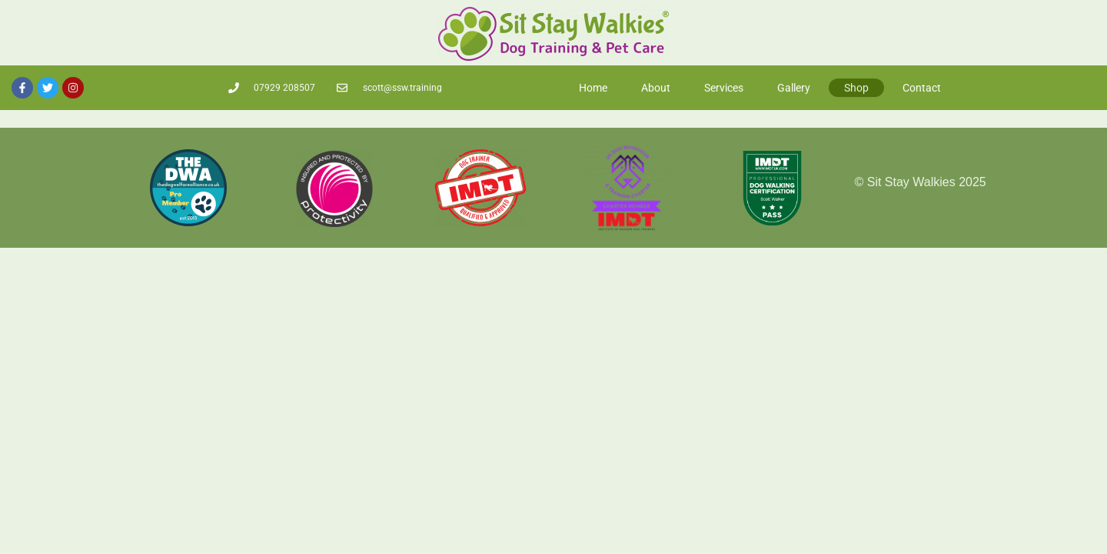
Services (723, 84)
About (655, 84)
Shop (856, 84)
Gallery (793, 84)
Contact (922, 84)
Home (593, 84)
